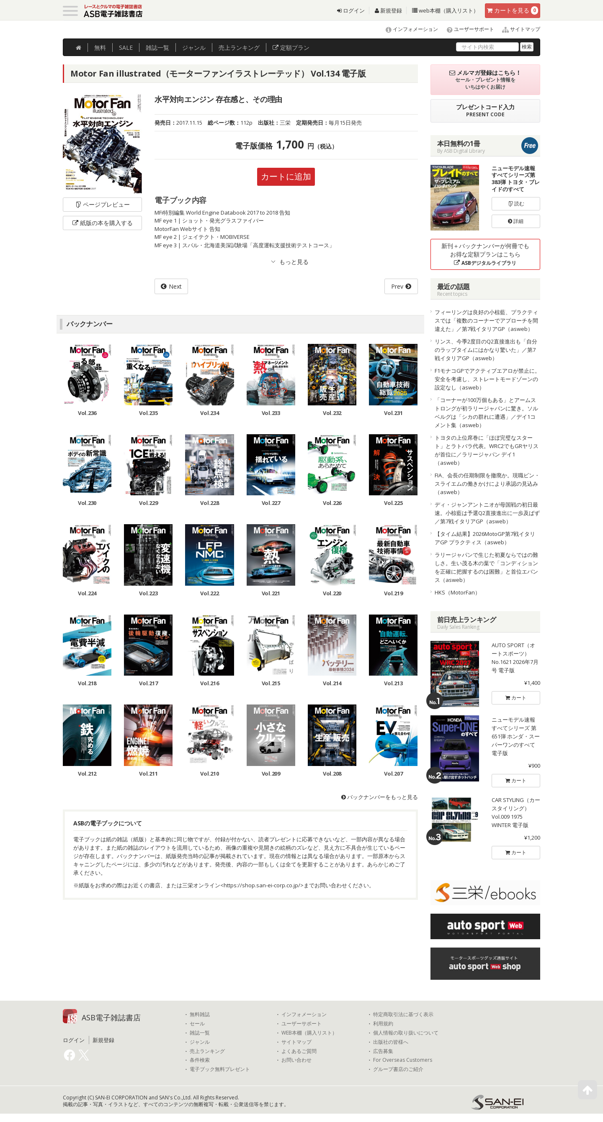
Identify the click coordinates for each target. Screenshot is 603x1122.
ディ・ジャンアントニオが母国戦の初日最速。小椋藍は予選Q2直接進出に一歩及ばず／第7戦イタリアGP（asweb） (487, 513)
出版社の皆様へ (390, 1042)
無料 (100, 47)
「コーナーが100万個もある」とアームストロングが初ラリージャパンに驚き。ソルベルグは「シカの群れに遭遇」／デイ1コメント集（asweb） (486, 412)
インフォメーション (408, 29)
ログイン (351, 10)
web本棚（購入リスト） (445, 10)
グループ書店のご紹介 (398, 1069)
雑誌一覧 (200, 1033)
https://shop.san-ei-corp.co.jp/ (262, 885)
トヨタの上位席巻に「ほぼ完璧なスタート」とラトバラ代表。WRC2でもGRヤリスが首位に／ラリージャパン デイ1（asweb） (487, 450)
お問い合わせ (296, 1060)
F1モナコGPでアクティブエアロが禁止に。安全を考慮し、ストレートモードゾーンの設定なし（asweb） (487, 379)
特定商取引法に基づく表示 (403, 1014)
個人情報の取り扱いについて (405, 1033)
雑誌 (157, 47)
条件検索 (200, 1060)
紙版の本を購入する (102, 223)
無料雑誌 (200, 1014)
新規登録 (388, 10)
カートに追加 (286, 176)
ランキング (239, 47)
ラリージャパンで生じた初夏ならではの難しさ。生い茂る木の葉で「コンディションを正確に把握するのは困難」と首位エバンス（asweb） (486, 567)
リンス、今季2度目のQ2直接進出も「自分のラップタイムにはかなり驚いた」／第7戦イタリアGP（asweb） (486, 350)
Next (175, 286)
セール (197, 1023)
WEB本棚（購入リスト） (309, 1033)
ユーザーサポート (466, 29)
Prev (397, 286)
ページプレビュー (102, 204)
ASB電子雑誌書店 (111, 1017)
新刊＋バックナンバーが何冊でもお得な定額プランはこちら (485, 254)
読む (516, 203)
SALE (126, 47)
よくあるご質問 (299, 1051)
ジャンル (194, 47)
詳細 (515, 221)
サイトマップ (517, 29)
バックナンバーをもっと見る (379, 797)
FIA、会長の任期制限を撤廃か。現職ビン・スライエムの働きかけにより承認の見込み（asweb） (487, 483)
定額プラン (291, 47)
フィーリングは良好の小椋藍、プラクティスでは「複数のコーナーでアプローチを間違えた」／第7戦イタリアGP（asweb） (486, 320)
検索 (527, 46)
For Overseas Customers (402, 1060)
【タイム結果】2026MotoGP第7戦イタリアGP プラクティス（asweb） (485, 538)
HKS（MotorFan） (457, 592)
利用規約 (383, 1023)
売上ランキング (207, 1051)
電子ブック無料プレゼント (220, 1069)
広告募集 (383, 1051)
